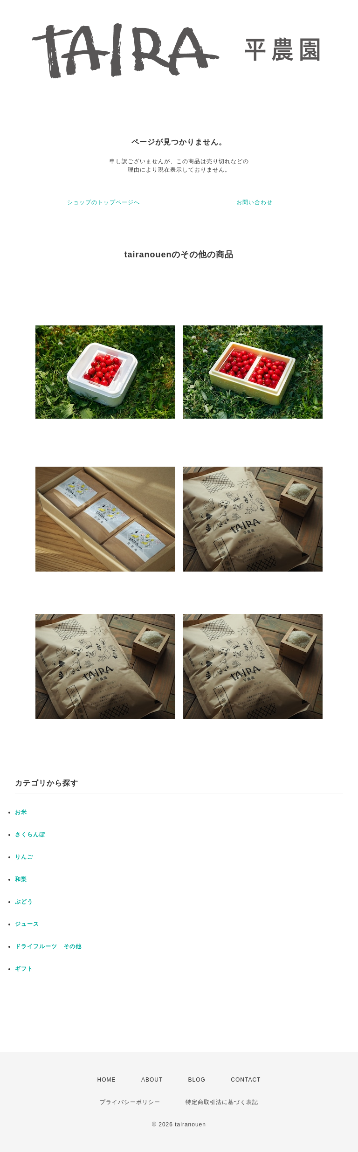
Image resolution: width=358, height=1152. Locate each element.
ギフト (24, 969)
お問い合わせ (254, 202)
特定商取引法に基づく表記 (222, 1102)
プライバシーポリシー (130, 1102)
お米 (21, 812)
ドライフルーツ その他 (48, 946)
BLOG (197, 1079)
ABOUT (152, 1079)
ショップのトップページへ (103, 202)
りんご (24, 857)
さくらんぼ (30, 834)
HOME (106, 1079)
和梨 (21, 879)
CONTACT (246, 1079)
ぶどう (24, 901)
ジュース (27, 924)
